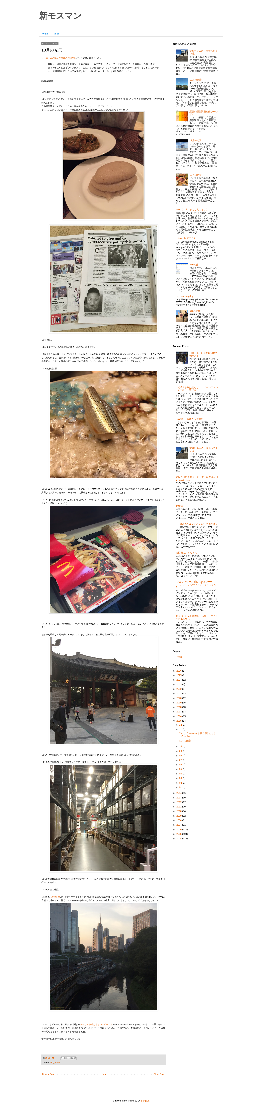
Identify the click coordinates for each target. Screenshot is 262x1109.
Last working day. (185, 296)
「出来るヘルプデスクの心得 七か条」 (197, 523)
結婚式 (179, 506)
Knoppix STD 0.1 (186, 238)
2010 (179, 811)
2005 (179, 834)
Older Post (159, 1074)
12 (180, 724)
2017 (179, 711)
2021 (179, 693)
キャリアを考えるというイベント (96, 1024)
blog (52, 1062)
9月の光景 (194, 311)
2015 (179, 720)
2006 (179, 829)
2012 (179, 802)
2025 (179, 675)
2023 (179, 684)
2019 (179, 702)
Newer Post (48, 1074)
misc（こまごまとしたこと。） (192, 209)
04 (180, 773)
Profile (56, 33)
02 (180, 782)
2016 (179, 716)
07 (180, 760)
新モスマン (60, 16)
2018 (179, 707)
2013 (179, 797)
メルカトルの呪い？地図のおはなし (58, 58)
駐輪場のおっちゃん (186, 552)
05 (180, 769)
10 (180, 746)
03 (180, 778)
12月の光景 (195, 79)
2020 (179, 698)
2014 (179, 793)
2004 (179, 838)
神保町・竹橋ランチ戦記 (190, 419)
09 (180, 751)
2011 (179, 806)
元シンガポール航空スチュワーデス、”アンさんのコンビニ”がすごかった (196, 584)
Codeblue (55, 896)
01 (180, 787)
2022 (179, 689)
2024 (179, 679)
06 (180, 764)
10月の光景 (195, 175)
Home (45, 33)
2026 (179, 670)
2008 (179, 820)
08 (180, 755)
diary (57, 1062)
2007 (179, 824)
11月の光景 (195, 140)
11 (180, 729)
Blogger (145, 1100)
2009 (179, 815)
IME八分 (193, 264)
